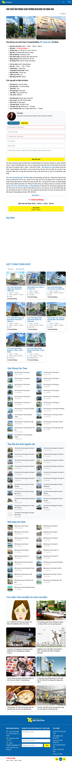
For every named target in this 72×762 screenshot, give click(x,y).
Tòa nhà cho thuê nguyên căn (21, 444)
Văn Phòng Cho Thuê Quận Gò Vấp (24, 421)
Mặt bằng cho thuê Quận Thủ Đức (52, 574)
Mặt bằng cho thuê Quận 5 (22, 538)
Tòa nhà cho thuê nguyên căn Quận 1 (25, 448)
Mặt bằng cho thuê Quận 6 (50, 538)
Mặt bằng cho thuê (16, 522)
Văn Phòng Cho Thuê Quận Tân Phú (53, 414)
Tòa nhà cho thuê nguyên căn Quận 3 (25, 454)
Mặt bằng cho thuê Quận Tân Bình (24, 562)
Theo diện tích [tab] (20, 269)
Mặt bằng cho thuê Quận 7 (22, 544)
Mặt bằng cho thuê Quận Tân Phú (52, 568)
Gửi (47, 745)
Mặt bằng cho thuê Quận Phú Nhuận (53, 562)
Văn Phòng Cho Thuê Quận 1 (22, 372)
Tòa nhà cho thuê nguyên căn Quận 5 (25, 460)
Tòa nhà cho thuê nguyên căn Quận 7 (25, 466)
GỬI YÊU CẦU (36, 159)
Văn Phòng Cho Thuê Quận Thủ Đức (53, 421)
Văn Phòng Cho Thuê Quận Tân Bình (24, 408)
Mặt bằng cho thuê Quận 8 (50, 544)
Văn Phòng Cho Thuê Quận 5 (22, 384)
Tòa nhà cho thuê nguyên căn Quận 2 (53, 448)
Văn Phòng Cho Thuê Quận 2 (51, 372)
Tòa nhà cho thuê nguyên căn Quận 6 (53, 460)
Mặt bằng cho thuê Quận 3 (22, 532)
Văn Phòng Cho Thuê (17, 368)
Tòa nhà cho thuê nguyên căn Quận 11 (25, 478)
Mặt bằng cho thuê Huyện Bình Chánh (25, 587)
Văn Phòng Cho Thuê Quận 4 (51, 378)
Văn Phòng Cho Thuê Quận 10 (51, 396)
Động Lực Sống (57, 754)
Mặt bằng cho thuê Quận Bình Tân (52, 580)
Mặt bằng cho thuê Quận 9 (22, 550)
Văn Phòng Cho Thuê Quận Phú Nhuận (53, 408)
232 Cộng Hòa (45, 42)
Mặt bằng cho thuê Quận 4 (50, 532)
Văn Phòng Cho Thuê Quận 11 (23, 402)
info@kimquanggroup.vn (13, 745)
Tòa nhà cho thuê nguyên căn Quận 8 (53, 466)
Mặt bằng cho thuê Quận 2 (50, 526)
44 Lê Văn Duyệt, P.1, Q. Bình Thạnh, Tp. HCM (12, 734)
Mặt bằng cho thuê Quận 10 (50, 550)
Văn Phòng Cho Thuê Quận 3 (22, 378)
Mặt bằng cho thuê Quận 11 (22, 556)
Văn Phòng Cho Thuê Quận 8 (51, 390)
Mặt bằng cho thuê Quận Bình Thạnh (24, 568)
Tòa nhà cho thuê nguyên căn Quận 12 (53, 478)
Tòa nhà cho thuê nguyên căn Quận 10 (53, 472)
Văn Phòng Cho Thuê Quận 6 (51, 384)
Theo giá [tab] (10, 269)
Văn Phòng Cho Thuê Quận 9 (22, 396)
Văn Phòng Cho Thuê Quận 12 (51, 402)
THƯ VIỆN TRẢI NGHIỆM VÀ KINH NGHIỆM (27, 597)
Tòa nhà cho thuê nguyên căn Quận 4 (53, 454)
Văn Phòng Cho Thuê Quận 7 (22, 390)
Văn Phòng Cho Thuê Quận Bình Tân (53, 427)
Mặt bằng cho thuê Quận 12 (50, 556)
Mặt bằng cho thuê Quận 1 (22, 526)
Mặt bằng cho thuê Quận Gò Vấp (23, 574)
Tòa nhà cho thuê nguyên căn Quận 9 (25, 472)
